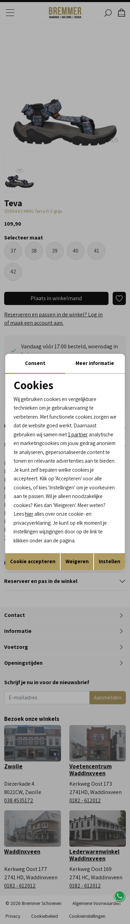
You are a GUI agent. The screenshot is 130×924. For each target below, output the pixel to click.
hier (29, 514)
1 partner (78, 434)
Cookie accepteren (32, 561)
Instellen (109, 561)
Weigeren (77, 561)
